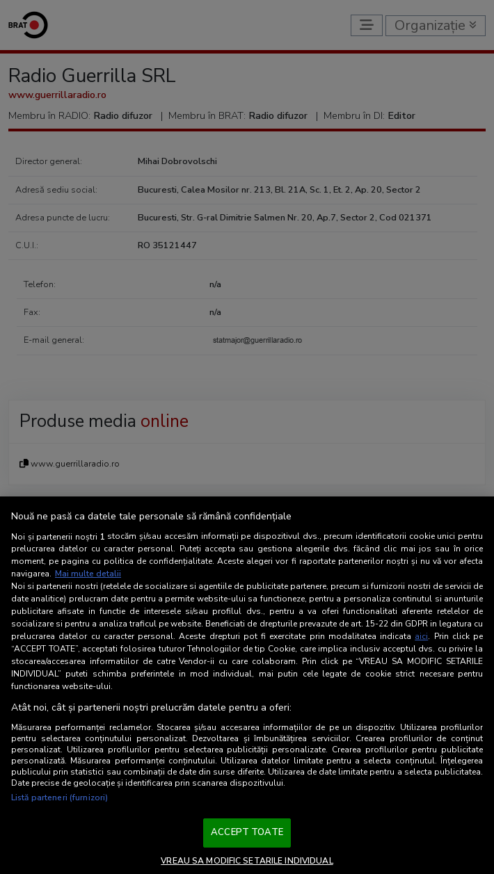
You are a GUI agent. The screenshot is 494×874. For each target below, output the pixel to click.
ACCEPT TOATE (247, 832)
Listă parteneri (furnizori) (59, 797)
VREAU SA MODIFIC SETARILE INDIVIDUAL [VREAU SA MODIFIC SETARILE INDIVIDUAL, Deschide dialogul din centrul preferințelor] (247, 860)
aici (421, 636)
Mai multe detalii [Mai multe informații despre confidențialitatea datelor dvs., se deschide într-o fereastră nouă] (88, 573)
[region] (247, 685)
